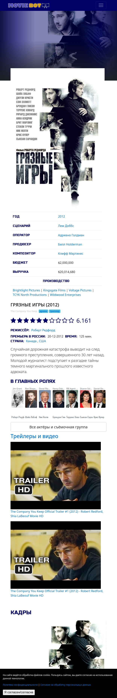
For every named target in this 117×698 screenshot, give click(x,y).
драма (43, 311)
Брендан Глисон (60, 417)
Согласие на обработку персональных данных (65, 684)
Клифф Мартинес (70, 253)
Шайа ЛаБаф (31, 417)
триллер (54, 311)
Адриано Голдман (71, 235)
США (42, 341)
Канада (31, 341)
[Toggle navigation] (101, 5)
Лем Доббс (66, 226)
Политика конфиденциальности (20, 684)
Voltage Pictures (80, 290)
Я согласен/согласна (18, 692)
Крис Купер (99, 417)
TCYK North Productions (30, 295)
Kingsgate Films (54, 290)
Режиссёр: (20, 330)
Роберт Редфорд (43, 330)
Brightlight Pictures (26, 290)
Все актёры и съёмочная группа (58, 426)
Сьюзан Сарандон (88, 417)
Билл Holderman (70, 244)
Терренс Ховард (74, 417)
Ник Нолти (43, 417)
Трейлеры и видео (34, 436)
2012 (61, 216)
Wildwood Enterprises (65, 295)
